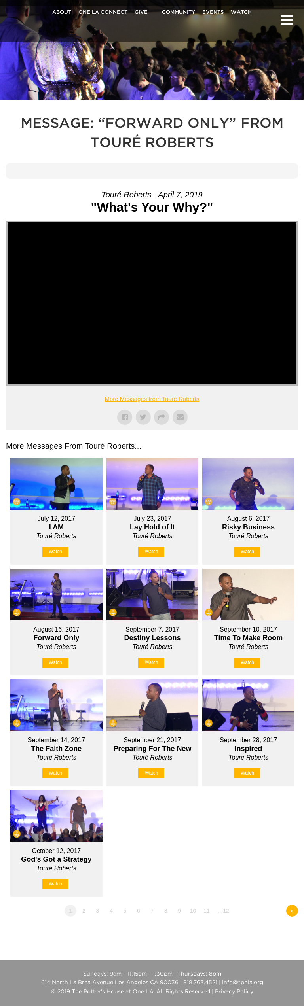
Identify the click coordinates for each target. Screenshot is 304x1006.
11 (206, 911)
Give (141, 13)
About (61, 13)
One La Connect (102, 13)
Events (213, 13)
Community (178, 13)
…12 (223, 911)
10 (193, 911)
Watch (241, 13)
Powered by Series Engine (268, 932)
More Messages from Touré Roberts (152, 398)
